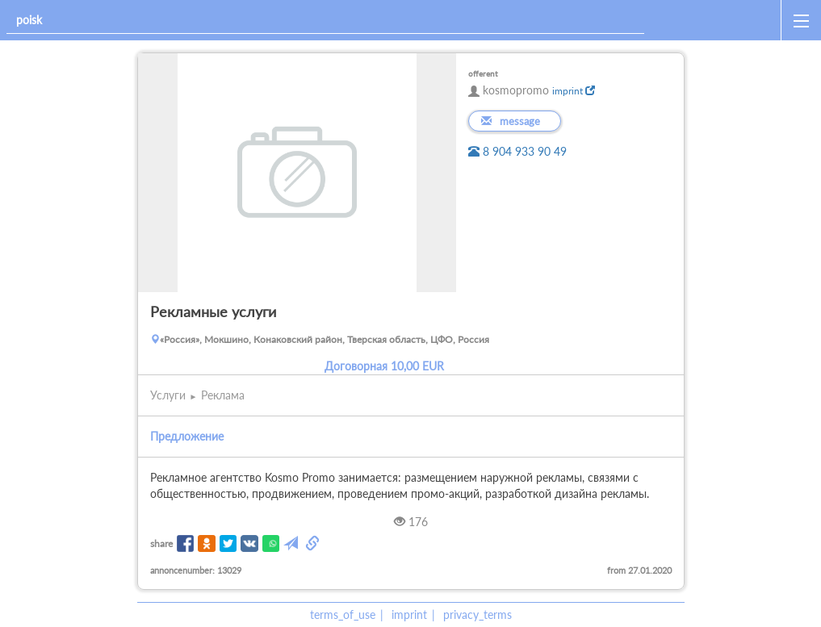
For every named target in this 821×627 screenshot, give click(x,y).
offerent (483, 73)
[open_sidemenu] (801, 20)
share (161, 543)
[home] (716, 20)
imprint (573, 91)
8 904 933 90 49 (517, 151)
